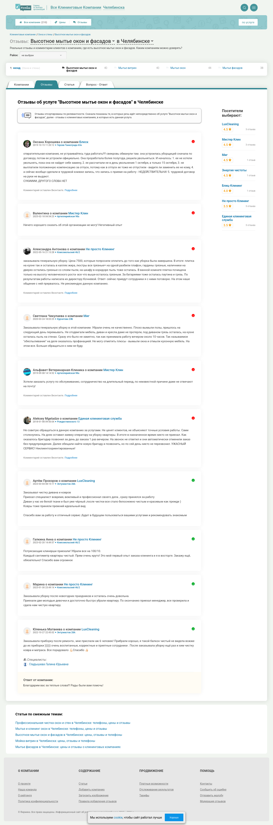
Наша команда (27, 789)
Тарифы (144, 795)
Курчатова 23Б (65, 319)
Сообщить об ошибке (213, 789)
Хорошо (174, 817)
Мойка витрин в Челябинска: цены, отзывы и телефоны (55, 741)
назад (26, 68)
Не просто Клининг (100, 249)
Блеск (83, 142)
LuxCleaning (86, 481)
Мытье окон (178, 68)
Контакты (206, 783)
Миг (86, 316)
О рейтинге (25, 795)
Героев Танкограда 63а (69, 145)
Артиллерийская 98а (68, 216)
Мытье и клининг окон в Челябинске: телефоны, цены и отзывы (61, 729)
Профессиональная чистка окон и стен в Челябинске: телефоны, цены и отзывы (72, 723)
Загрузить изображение (93, 795)
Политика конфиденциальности (38, 801)
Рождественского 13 (68, 421)
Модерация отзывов (213, 801)
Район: (14, 55)
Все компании (33, 22)
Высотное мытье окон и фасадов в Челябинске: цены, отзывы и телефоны (68, 735)
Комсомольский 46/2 (68, 252)
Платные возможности (153, 783)
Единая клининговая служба (100, 418)
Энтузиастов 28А (66, 484)
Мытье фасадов (232, 68)
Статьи (83, 783)
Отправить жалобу (211, 795)
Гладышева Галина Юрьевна (48, 664)
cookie (118, 817)
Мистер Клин (78, 213)
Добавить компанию (92, 789)
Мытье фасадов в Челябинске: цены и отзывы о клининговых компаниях (68, 747)
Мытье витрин (127, 68)
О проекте (24, 783)
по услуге (248, 22)
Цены (60, 22)
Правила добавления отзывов (98, 801)
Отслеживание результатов (156, 789)
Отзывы (80, 22)
